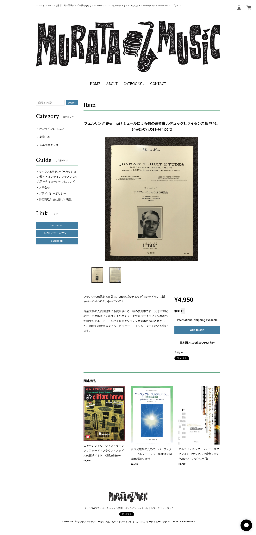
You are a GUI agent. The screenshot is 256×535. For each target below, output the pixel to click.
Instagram (56, 225)
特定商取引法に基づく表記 (55, 199)
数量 (177, 311)
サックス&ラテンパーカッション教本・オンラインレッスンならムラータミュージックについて (57, 176)
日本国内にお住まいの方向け (197, 342)
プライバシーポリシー (52, 193)
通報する (178, 352)
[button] (134, 84)
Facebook (57, 241)
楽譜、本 (44, 136)
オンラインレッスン (51, 128)
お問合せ (44, 187)
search (72, 102)
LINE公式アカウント (56, 233)
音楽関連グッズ (48, 145)
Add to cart (197, 329)
